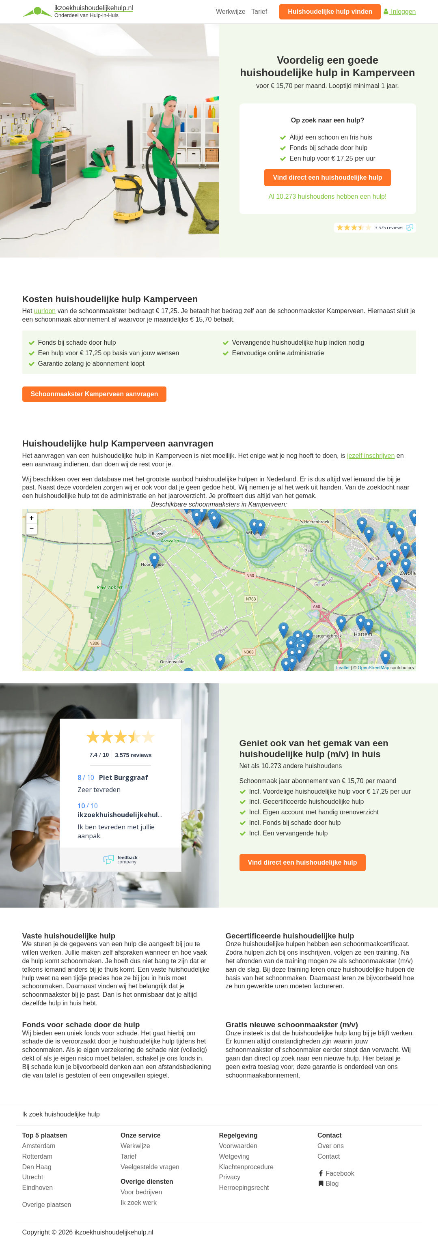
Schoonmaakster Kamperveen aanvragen (94, 394)
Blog (331, 1183)
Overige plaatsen (46, 1204)
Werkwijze (231, 11)
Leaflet (343, 667)
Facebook (339, 1173)
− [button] (32, 529)
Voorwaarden (238, 1145)
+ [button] (32, 518)
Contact (328, 1156)
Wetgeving (234, 1156)
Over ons (330, 1145)
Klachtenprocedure (246, 1167)
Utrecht (32, 1177)
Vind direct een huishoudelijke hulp (327, 177)
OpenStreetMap (373, 667)
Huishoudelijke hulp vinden (330, 11)
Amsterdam (39, 1145)
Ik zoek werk (139, 1202)
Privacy (229, 1177)
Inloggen (399, 11)
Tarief (259, 11)
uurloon (45, 310)
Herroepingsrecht (244, 1187)
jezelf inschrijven (371, 455)
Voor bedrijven (141, 1192)
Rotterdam (37, 1156)
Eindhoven (37, 1187)
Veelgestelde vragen (150, 1167)
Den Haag (37, 1167)
